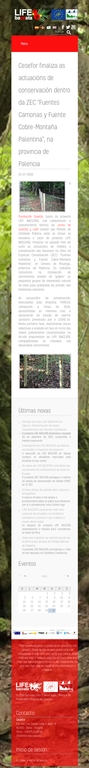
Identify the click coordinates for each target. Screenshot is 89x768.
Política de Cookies (41, 699)
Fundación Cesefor (31, 216)
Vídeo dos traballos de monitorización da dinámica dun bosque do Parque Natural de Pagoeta (46, 542)
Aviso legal (50, 695)
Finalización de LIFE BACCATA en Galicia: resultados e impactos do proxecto (45, 447)
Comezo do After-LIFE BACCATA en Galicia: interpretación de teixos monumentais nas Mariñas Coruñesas (44, 425)
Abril (44, 576)
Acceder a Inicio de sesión (31, 760)
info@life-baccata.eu (28, 736)
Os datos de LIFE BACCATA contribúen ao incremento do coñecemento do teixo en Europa (46, 469)
